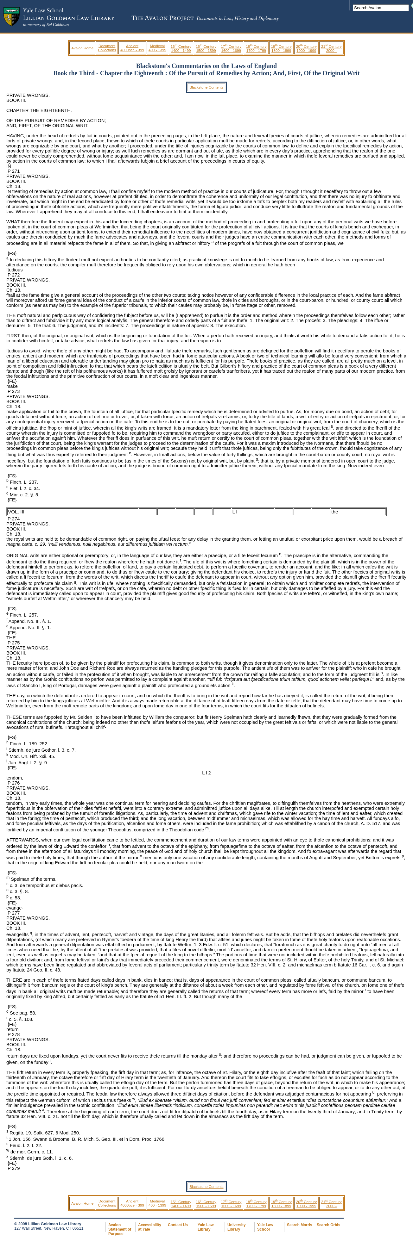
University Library (236, 1227)
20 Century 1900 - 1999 (306, 48)
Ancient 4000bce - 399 (132, 48)
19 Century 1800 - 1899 (281, 48)
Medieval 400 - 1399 (157, 48)
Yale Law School (265, 1227)
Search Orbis (328, 1225)
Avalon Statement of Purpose (119, 1229)
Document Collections (107, 48)
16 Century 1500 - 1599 (206, 48)
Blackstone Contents (206, 87)
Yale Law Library (205, 1227)
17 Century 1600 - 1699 (231, 48)
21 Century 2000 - (331, 48)
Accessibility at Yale (149, 1227)
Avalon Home (82, 48)
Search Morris (299, 1225)
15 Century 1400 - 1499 (181, 48)
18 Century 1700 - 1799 (256, 48)
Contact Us (178, 1225)
